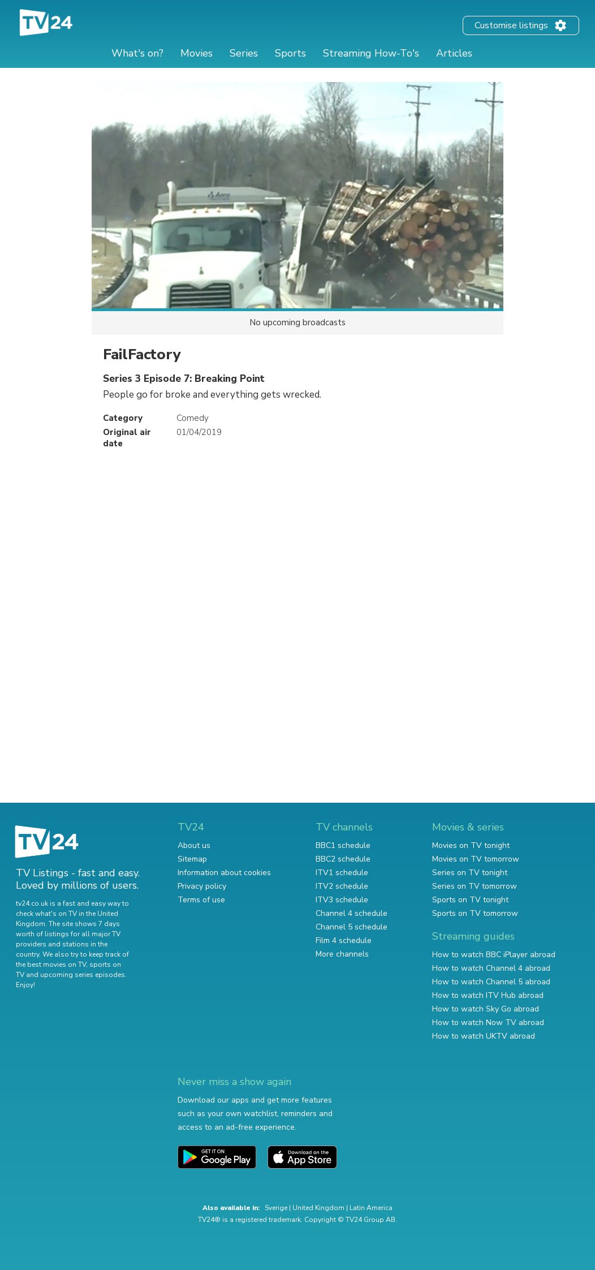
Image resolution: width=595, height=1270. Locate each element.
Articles (454, 53)
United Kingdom (318, 1207)
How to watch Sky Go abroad (485, 1009)
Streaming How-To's (371, 53)
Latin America (371, 1207)
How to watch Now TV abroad (488, 1022)
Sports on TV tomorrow (475, 913)
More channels (342, 954)
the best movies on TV (51, 964)
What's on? (137, 53)
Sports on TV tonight (470, 899)
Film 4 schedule (344, 940)
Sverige (276, 1207)
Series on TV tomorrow (474, 886)
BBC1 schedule (343, 845)
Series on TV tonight (469, 872)
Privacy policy (202, 886)
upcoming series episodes (82, 974)
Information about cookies (224, 872)
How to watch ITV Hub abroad (488, 995)
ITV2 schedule (342, 886)
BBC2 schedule (343, 859)
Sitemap (192, 859)
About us (194, 845)
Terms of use (201, 899)
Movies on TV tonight (471, 845)
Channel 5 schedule (351, 927)
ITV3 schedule (342, 899)
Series (244, 53)
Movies (196, 53)
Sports (290, 53)
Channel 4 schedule (351, 913)
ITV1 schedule (342, 872)
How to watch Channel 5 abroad (491, 981)
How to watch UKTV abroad (483, 1036)
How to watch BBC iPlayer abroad (493, 954)
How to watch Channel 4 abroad (491, 968)
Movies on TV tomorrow (475, 859)
